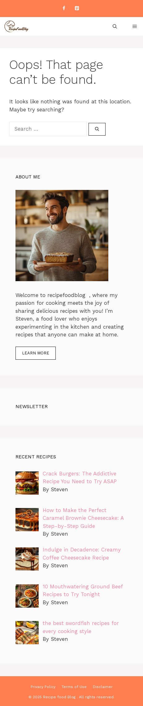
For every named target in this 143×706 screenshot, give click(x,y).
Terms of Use (74, 687)
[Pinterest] (77, 8)
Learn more (35, 353)
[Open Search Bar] (115, 26)
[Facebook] (63, 8)
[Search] (97, 129)
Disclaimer (103, 687)
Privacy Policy (43, 687)
